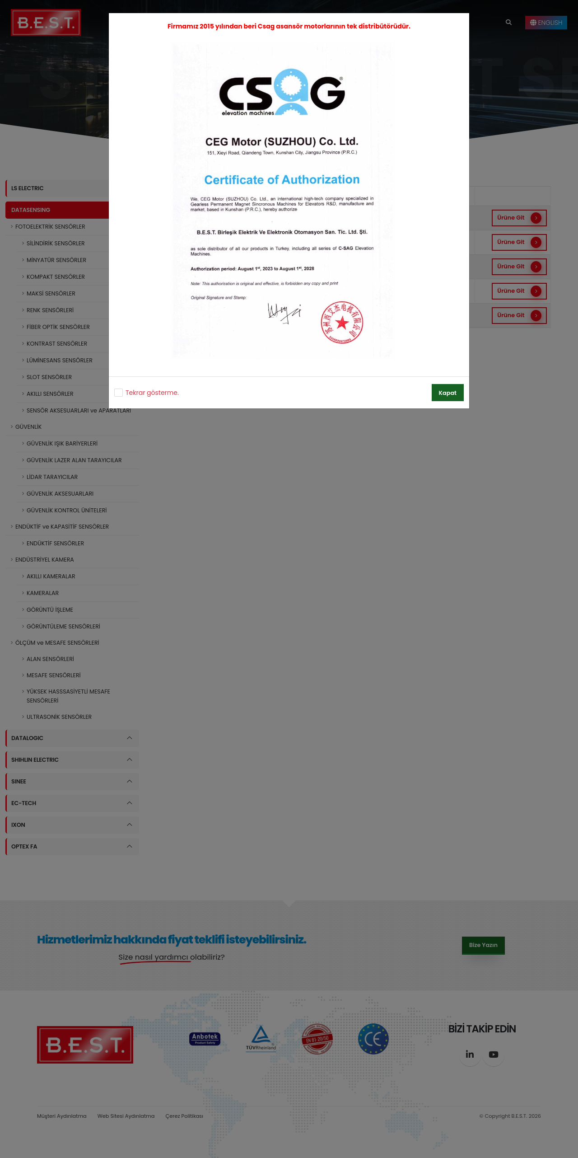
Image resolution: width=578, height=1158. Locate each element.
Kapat (448, 393)
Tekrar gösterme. (152, 392)
